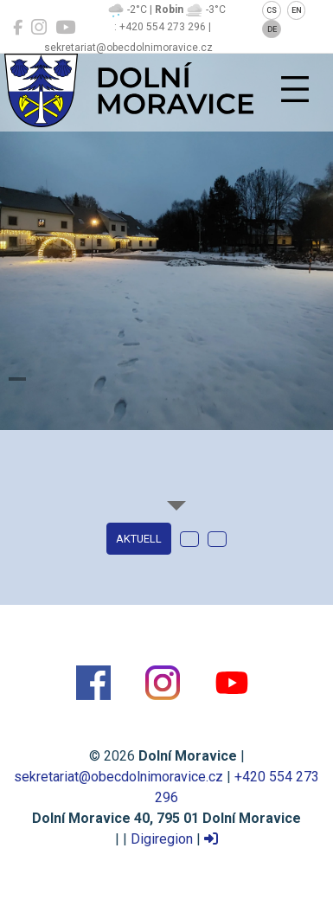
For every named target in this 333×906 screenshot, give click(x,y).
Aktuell (139, 538)
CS (271, 10)
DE (272, 29)
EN (296, 10)
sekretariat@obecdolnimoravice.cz (118, 776)
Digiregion (162, 839)
